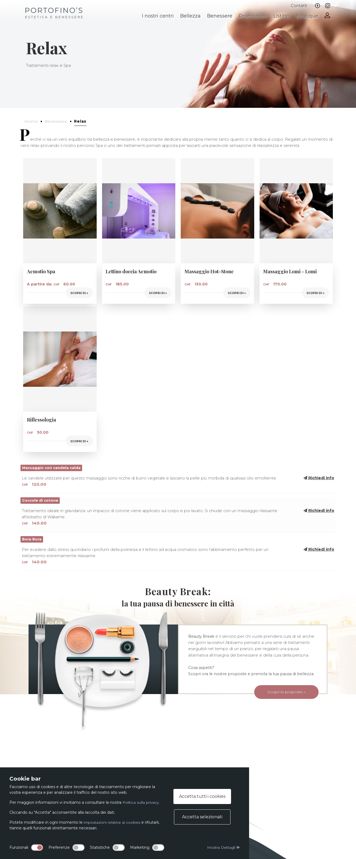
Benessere (219, 16)
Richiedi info (318, 477)
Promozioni (253, 16)
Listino (281, 16)
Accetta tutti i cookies (202, 796)
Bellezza (190, 16)
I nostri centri (158, 16)
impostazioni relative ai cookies (113, 822)
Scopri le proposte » (279, 693)
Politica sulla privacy (141, 802)
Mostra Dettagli (223, 847)
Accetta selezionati (202, 816)
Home (31, 121)
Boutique (307, 16)
